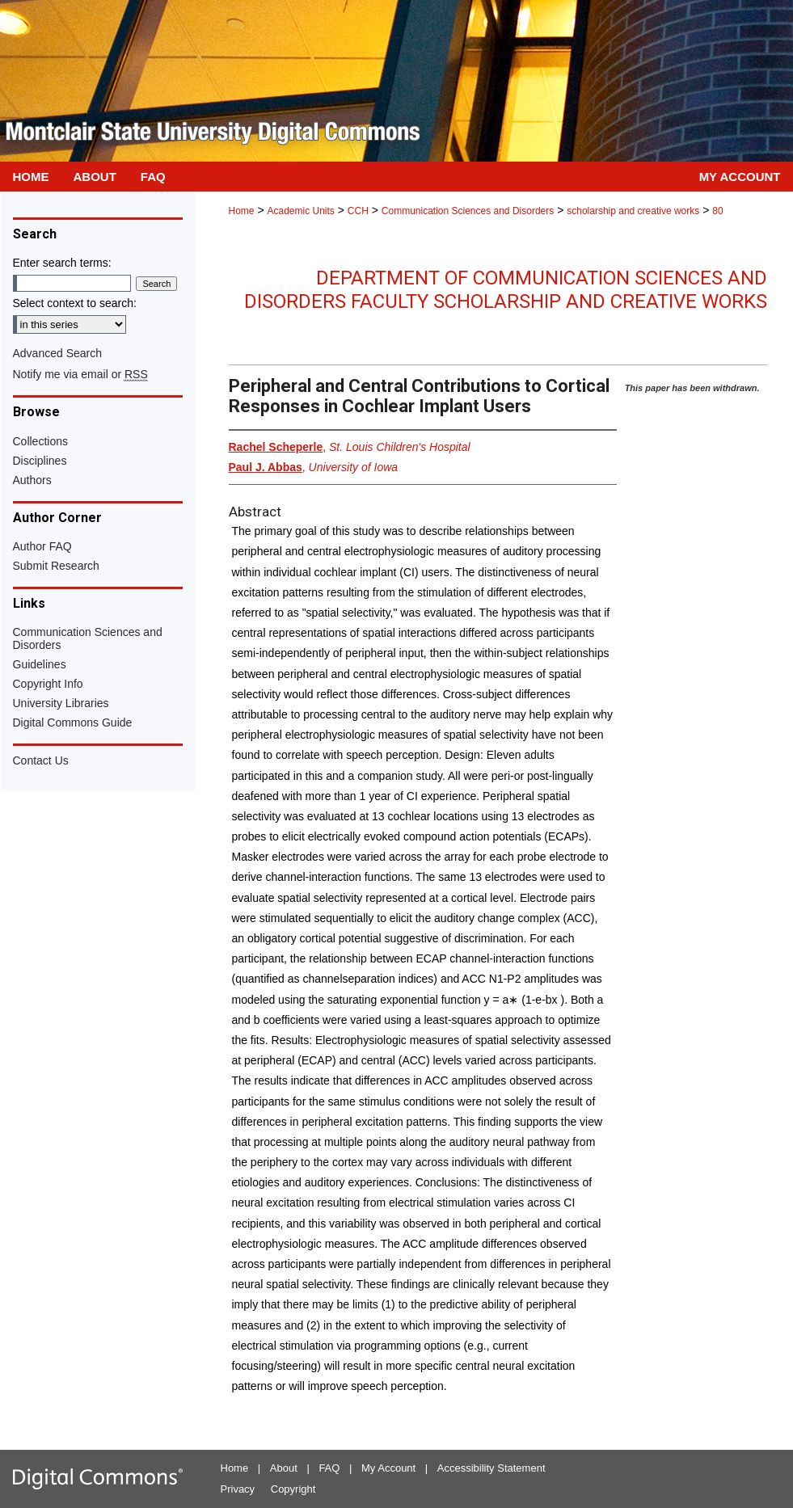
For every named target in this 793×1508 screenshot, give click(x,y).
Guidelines (39, 664)
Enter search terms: (62, 262)
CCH (358, 211)
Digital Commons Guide (73, 722)
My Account (388, 1468)
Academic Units (300, 211)
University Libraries (61, 703)
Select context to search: (75, 303)
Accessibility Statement (491, 1468)
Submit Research (56, 565)
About (283, 1468)
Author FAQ (42, 546)
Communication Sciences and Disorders (468, 211)
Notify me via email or (80, 374)
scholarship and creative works (633, 211)
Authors (32, 480)
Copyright (293, 1489)
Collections (40, 441)
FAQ (329, 1468)
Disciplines (40, 460)
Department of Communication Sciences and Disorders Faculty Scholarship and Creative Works (505, 290)
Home (242, 211)
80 (717, 211)
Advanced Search (58, 353)
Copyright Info (48, 683)
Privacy (238, 1489)
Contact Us (41, 760)
